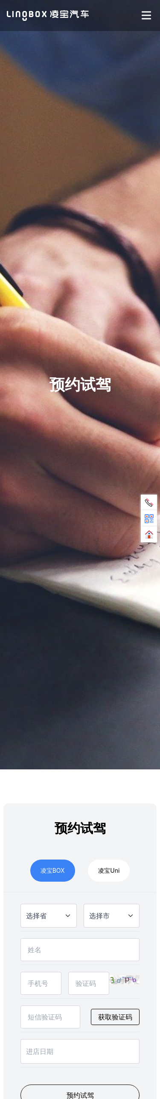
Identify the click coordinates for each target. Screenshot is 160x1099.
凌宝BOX (53, 870)
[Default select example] (48, 916)
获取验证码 (115, 1017)
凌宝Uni (108, 870)
